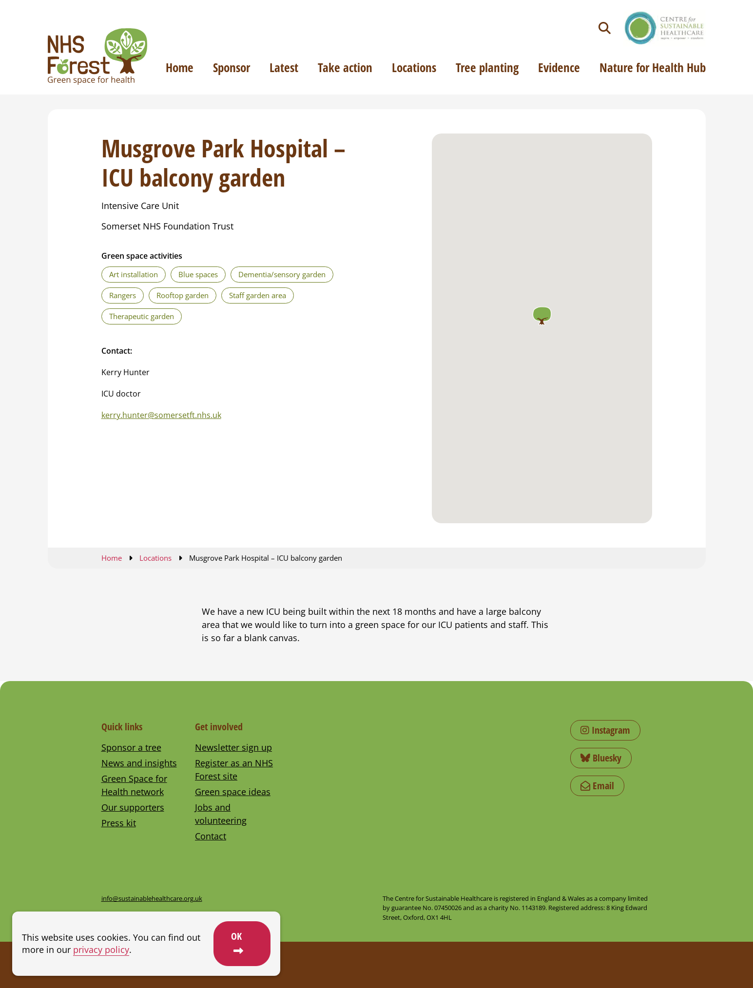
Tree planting (487, 67)
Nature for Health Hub (652, 67)
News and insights (139, 763)
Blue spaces (198, 274)
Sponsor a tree (131, 747)
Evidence (559, 67)
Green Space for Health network (134, 785)
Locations (414, 67)
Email (597, 785)
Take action (345, 67)
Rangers (122, 295)
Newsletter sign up (233, 747)
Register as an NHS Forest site (234, 769)
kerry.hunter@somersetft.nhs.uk (161, 415)
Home (179, 67)
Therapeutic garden (141, 316)
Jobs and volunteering (221, 813)
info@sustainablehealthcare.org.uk (151, 898)
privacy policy (101, 949)
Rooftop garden (182, 295)
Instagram (605, 730)
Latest (284, 67)
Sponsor (231, 67)
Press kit (118, 823)
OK (236, 936)
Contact (210, 836)
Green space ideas (232, 792)
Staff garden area (257, 295)
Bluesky (600, 757)
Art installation (133, 274)
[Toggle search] (605, 28)
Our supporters (132, 807)
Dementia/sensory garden (282, 274)
